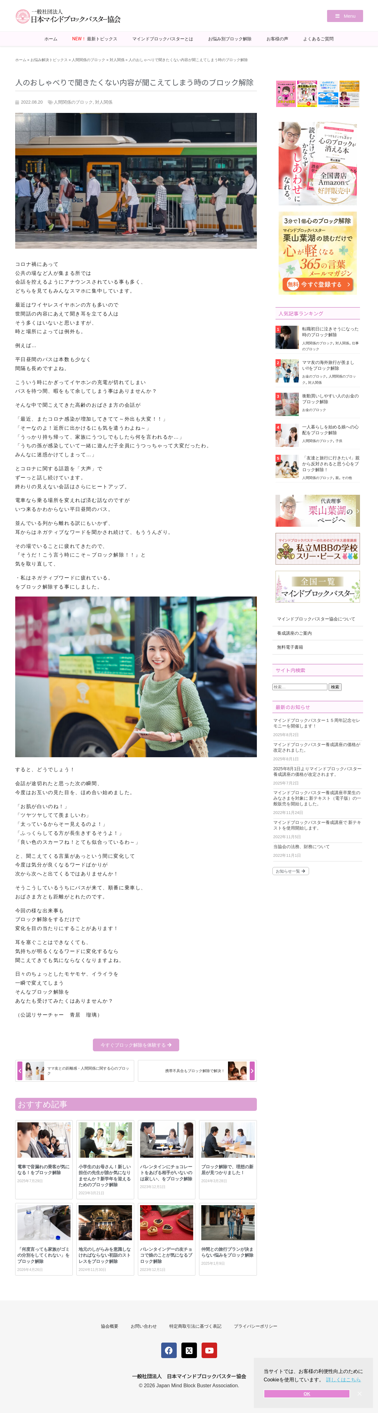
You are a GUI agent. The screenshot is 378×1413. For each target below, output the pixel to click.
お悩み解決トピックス (49, 60)
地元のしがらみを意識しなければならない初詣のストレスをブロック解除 (105, 1255)
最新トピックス (95, 38)
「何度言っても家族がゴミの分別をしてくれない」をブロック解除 (43, 1255)
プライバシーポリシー (255, 1326)
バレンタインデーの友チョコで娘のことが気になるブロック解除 (166, 1255)
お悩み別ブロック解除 (230, 38)
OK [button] (306, 1393)
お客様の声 (277, 38)
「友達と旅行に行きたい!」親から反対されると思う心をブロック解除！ (331, 463)
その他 (347, 478)
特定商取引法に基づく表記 (195, 1326)
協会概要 (109, 1326)
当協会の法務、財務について (301, 846)
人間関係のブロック (88, 60)
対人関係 (117, 60)
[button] (345, 16)
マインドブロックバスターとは (162, 38)
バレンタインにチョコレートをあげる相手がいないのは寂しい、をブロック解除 (166, 1172)
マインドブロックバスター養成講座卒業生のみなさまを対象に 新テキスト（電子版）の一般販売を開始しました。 (317, 798)
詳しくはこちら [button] (343, 1379)
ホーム (50, 38)
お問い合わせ (144, 1326)
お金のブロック (314, 376)
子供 (338, 441)
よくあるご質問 (318, 38)
